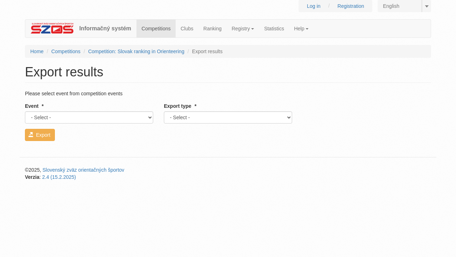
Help (301, 28)
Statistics (274, 28)
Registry (243, 28)
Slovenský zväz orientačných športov (83, 170)
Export (39, 135)
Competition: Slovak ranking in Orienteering (136, 51)
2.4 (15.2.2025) (59, 177)
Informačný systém (105, 28)
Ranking (212, 28)
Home (36, 51)
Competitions (156, 28)
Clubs (187, 28)
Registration (350, 6)
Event (34, 106)
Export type (180, 106)
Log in (313, 6)
